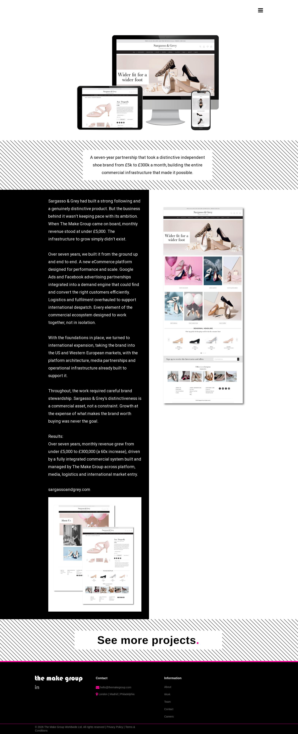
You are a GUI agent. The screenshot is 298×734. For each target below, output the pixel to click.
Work (167, 694)
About (167, 686)
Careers (169, 716)
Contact (168, 709)
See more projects (148, 640)
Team (167, 701)
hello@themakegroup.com (115, 687)
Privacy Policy (115, 726)
